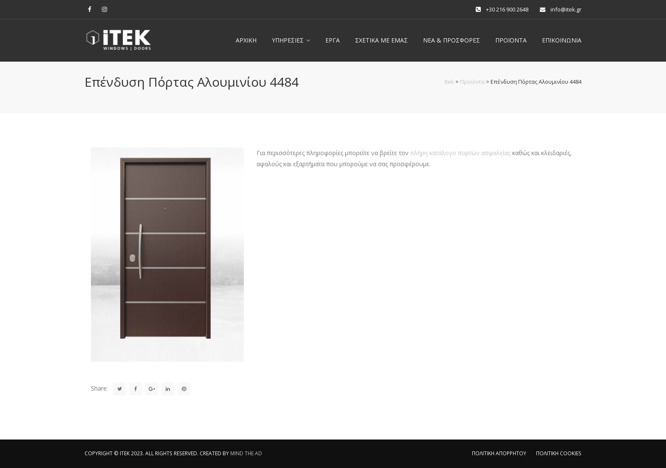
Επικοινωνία (561, 40)
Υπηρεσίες (288, 40)
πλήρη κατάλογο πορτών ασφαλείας (460, 153)
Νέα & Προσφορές (451, 40)
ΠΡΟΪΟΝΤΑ (511, 40)
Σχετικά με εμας (381, 40)
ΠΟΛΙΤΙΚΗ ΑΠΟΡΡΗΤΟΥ (499, 453)
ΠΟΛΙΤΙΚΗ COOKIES (558, 453)
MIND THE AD (246, 453)
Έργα (332, 40)
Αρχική (246, 40)
